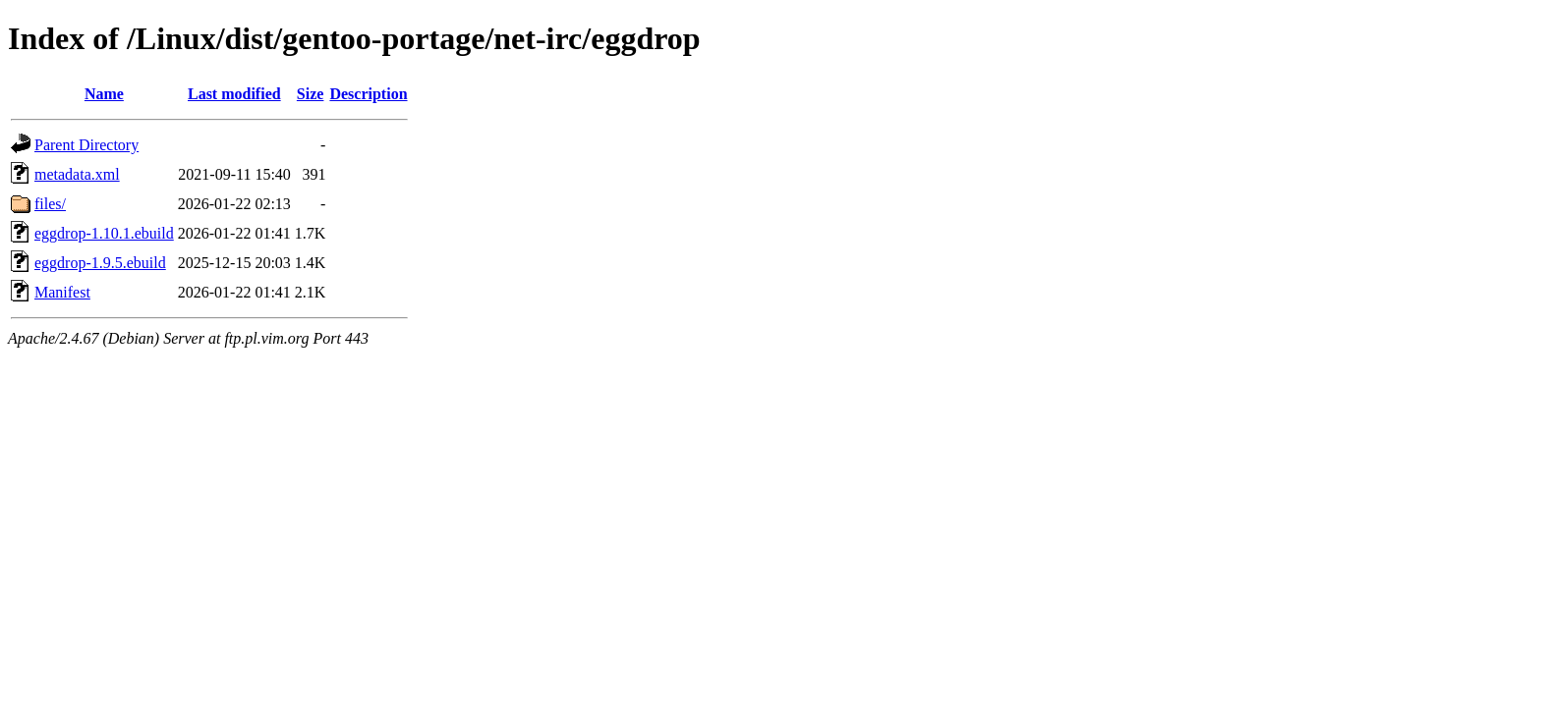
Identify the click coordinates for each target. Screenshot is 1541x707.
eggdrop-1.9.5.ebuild (100, 262)
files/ (50, 203)
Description (368, 93)
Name (104, 93)
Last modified (234, 93)
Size (310, 93)
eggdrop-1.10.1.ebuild (104, 233)
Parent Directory (86, 144)
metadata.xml (77, 174)
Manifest (62, 292)
